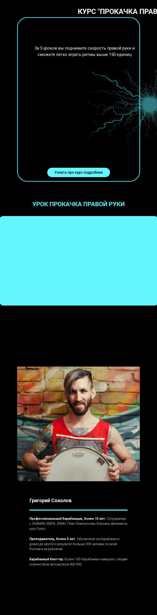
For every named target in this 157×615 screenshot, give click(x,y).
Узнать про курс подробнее (79, 172)
